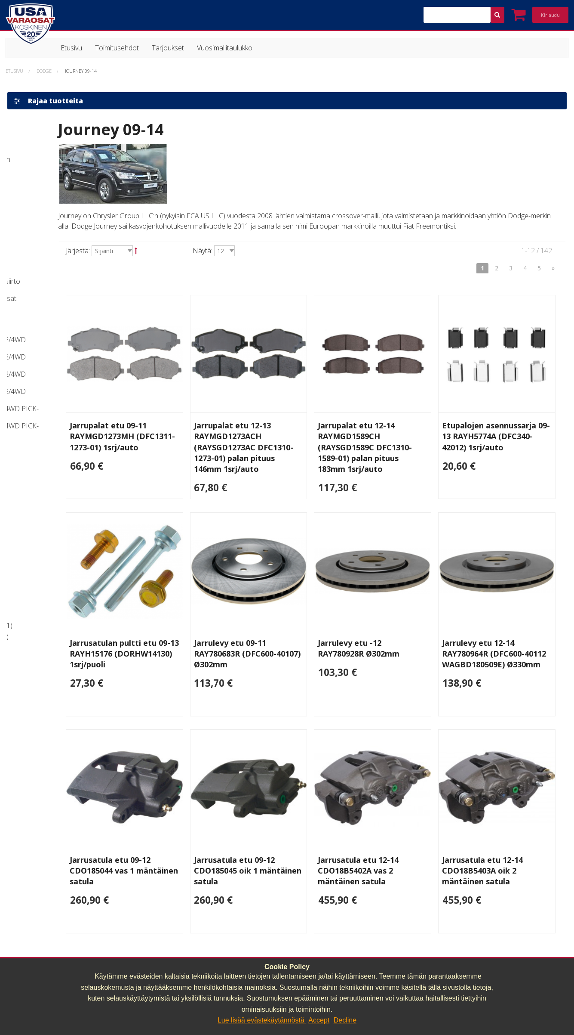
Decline (345, 1020)
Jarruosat (29, 615)
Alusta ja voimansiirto (47, 625)
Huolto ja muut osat (45, 636)
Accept (318, 1020)
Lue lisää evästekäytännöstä (262, 1020)
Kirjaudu (550, 15)
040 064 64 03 (174, 955)
